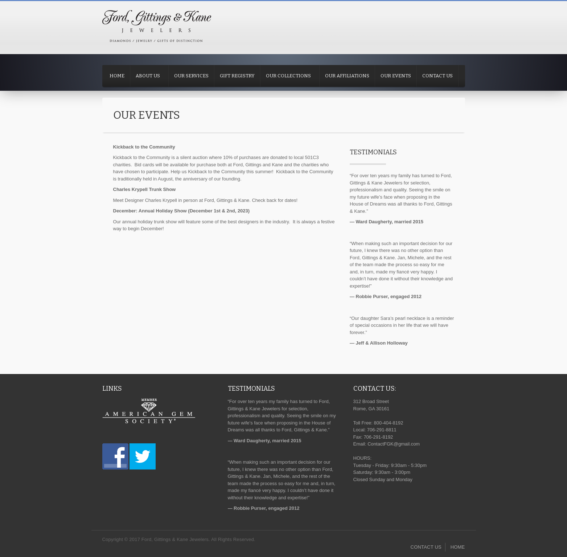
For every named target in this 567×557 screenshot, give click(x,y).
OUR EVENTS (396, 75)
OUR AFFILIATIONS (347, 75)
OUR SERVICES (191, 75)
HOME (117, 75)
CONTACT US (437, 75)
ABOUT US (148, 75)
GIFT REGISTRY (237, 75)
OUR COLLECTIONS (288, 75)
